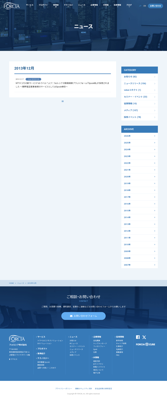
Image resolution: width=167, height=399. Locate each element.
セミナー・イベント (77, 346)
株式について (98, 370)
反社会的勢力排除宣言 (103, 389)
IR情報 (106, 5)
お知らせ (73, 341)
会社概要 (96, 341)
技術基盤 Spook (43, 362)
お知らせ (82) (130, 76)
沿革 (95, 352)
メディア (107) (131, 110)
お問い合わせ (155, 6)
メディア (73, 352)
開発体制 (40, 365)
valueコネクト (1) (132, 90)
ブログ (129, 5)
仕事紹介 (119, 346)
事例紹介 (56, 6)
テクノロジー (68, 6)
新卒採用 (119, 341)
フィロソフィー (99, 346)
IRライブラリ (98, 364)
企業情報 (94, 5)
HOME (11, 283)
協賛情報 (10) (130, 103)
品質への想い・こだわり (46, 368)
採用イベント (75, 355)
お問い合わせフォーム (85, 316)
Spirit (95, 349)
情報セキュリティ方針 (83, 389)
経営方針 (96, 361)
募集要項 (119, 352)
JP (140, 6)
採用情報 (117, 5)
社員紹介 (119, 349)
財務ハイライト (99, 367)
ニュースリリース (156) (135, 83)
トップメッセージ (100, 343)
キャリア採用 (121, 343)
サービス (29, 5)
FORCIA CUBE (145, 344)
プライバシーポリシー (63, 389)
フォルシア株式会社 (12, 5)
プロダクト (43, 5)
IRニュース (74, 343)
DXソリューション (44, 343)
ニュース (81, 5)
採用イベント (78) (132, 117)
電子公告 (96, 373)
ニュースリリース (76, 349)
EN (145, 6)
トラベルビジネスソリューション (50, 341)
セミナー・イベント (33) (135, 97)
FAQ (117, 355)
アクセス (14, 359)
